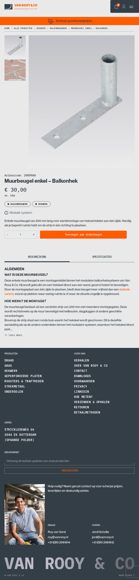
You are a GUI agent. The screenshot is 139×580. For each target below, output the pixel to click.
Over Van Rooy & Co (91, 365)
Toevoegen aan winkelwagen (83, 234)
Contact (80, 371)
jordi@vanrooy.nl (103, 537)
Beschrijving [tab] (37, 257)
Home (7, 28)
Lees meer (15, 335)
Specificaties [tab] (102, 257)
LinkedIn (81, 391)
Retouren (81, 407)
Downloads (82, 376)
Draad (9, 360)
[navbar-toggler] (131, 7)
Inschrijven (69, 470)
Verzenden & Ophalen (91, 402)
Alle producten (23, 28)
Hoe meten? (83, 397)
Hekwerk (41, 28)
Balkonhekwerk (58, 28)
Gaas (8, 365)
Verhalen (81, 360)
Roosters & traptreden (24, 381)
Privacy (80, 386)
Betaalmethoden (87, 412)
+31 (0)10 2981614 (59, 542)
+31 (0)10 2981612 (103, 542)
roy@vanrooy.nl (58, 537)
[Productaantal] (20, 235)
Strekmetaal (14, 386)
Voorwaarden (84, 381)
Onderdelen (13, 391)
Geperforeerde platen (23, 376)
